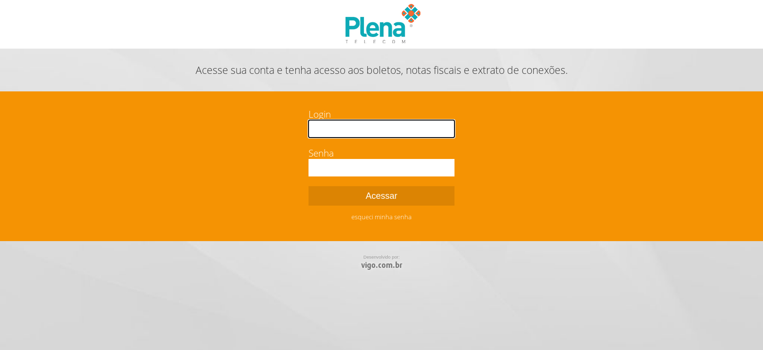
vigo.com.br (381, 265)
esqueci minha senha (381, 216)
